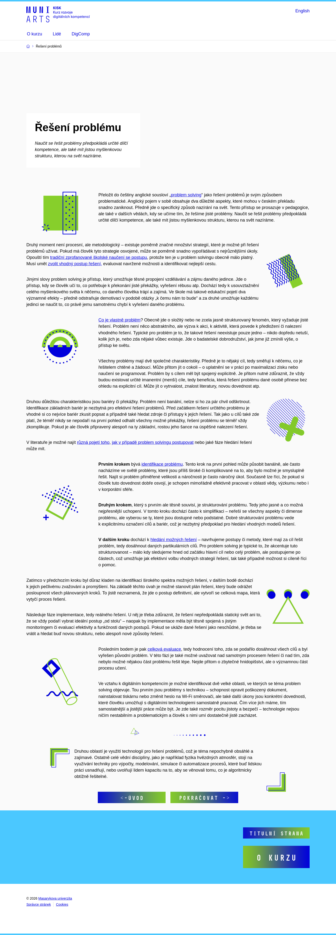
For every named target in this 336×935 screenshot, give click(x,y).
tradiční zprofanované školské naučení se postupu (98, 257)
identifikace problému (162, 464)
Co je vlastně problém (120, 320)
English (302, 10)
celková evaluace (164, 649)
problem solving (186, 194)
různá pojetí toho (93, 442)
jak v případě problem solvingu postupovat (152, 442)
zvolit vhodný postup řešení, (75, 263)
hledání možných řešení (174, 539)
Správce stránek (38, 904)
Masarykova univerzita (55, 898)
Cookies (62, 904)
